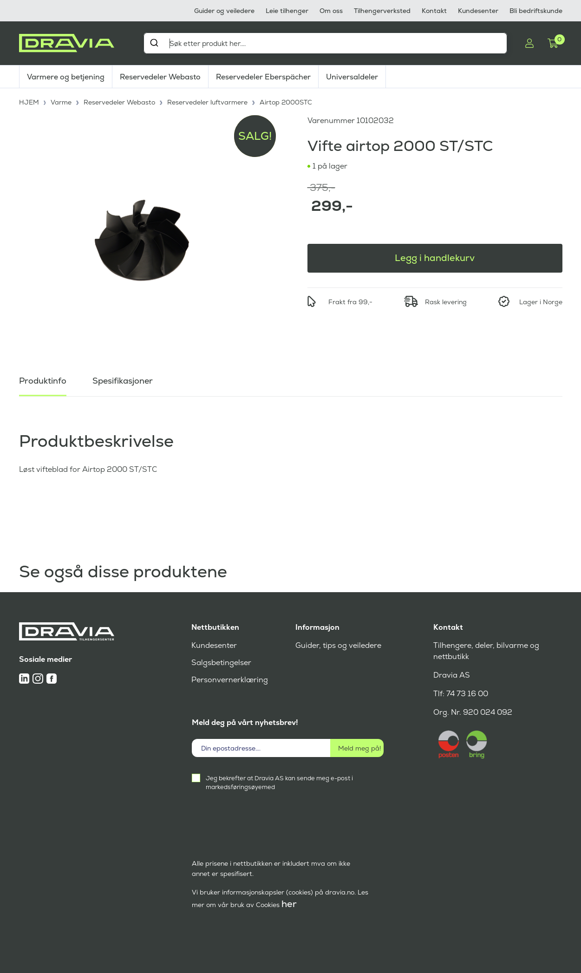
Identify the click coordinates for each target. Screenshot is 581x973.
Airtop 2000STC (286, 102)
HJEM (29, 102)
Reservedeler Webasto (160, 77)
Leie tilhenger (287, 11)
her (289, 904)
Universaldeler (352, 77)
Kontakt (434, 11)
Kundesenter (478, 11)
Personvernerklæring (229, 680)
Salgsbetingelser (221, 662)
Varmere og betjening (65, 77)
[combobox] (326, 43)
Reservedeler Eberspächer (263, 77)
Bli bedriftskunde (535, 11)
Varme (61, 102)
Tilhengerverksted (382, 11)
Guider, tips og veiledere (338, 645)
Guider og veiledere (224, 11)
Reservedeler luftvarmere (207, 102)
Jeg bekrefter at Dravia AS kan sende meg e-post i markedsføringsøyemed (279, 782)
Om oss (331, 11)
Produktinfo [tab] (42, 380)
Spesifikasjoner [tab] (122, 380)
